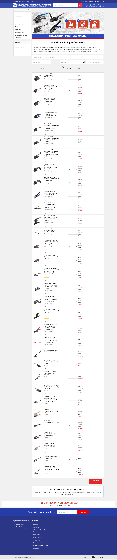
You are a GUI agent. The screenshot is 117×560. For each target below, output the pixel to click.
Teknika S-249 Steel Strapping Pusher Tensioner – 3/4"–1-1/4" (51, 423)
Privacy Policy (36, 540)
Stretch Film (22, 30)
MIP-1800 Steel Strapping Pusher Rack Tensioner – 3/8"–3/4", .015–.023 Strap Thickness (51, 312)
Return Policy (36, 535)
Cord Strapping (22, 22)
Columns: (63, 62)
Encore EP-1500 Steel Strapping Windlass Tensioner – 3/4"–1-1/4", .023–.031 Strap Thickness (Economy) (51, 127)
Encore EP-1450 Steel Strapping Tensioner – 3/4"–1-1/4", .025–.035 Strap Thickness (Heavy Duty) (51, 114)
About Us (35, 525)
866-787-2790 (60, 492)
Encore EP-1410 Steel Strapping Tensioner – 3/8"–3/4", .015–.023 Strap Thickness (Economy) (51, 88)
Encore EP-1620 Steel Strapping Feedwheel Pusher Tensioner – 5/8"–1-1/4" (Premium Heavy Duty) (51, 180)
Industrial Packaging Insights (40, 546)
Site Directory (36, 549)
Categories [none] (18, 10)
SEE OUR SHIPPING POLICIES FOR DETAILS (59, 505)
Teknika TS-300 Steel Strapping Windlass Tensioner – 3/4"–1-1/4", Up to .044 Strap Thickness (51, 469)
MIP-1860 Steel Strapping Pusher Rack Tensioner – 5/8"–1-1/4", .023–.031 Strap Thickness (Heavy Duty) (51, 327)
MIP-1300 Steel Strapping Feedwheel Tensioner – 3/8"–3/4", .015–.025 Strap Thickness (51, 258)
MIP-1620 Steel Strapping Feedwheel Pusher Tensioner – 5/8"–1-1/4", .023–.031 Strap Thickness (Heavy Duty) (51, 299)
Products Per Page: (92, 62)
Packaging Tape (22, 33)
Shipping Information (38, 538)
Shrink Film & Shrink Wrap (22, 26)
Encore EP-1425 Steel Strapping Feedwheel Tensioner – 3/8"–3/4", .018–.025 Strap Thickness (50, 101)
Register (94, 6)
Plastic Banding (22, 19)
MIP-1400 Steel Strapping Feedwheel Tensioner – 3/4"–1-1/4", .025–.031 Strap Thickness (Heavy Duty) (51, 271)
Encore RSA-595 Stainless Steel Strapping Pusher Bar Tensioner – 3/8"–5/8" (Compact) (51, 219)
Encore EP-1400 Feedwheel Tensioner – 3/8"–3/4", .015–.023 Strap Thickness (51, 76)
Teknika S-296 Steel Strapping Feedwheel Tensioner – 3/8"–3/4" (49, 445)
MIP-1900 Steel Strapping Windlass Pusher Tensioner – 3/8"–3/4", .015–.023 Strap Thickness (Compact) (51, 340)
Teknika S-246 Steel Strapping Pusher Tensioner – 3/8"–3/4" (51, 411)
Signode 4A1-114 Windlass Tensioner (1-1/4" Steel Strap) (51, 351)
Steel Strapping (22, 16)
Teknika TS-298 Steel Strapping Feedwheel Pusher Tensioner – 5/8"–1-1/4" (51, 457)
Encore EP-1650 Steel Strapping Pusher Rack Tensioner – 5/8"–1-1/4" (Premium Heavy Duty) (50, 206)
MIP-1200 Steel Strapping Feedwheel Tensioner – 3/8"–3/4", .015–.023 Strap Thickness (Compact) (51, 243)
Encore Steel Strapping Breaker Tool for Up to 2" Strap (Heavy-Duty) (50, 231)
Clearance (17, 13)
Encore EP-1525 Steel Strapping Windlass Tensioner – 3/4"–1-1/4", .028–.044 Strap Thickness (51, 140)
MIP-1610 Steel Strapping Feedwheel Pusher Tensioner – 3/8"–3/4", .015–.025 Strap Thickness (51, 286)
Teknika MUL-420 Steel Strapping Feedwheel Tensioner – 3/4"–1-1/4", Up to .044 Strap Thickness (51, 399)
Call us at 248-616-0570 (22, 529)
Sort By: (35, 62)
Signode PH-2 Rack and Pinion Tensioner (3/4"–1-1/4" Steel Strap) (51, 373)
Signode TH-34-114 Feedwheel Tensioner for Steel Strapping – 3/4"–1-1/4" (51, 387)
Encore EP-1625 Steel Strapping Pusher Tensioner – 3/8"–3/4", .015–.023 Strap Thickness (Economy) (51, 193)
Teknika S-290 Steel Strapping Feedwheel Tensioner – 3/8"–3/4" (49, 434)
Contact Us (36, 527)
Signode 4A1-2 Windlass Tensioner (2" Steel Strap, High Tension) (51, 362)
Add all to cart (95, 482)
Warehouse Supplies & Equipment (22, 37)
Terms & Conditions (38, 543)
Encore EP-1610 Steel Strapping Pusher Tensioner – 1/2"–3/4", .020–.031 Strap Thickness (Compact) (51, 167)
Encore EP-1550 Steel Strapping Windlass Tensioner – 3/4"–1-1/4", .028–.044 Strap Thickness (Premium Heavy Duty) (51, 153)
